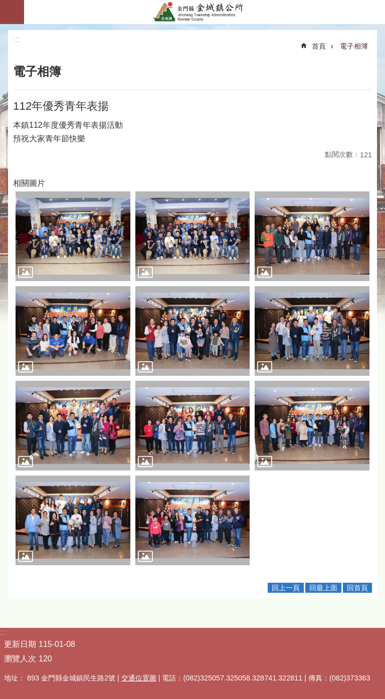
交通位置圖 (138, 678)
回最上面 (323, 588)
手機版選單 (12, 12)
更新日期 (20, 644)
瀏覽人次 (20, 658)
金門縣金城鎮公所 (204, 12)
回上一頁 (286, 588)
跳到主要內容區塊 (5, 5)
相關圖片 (29, 183)
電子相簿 (354, 46)
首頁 (319, 46)
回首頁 (357, 588)
